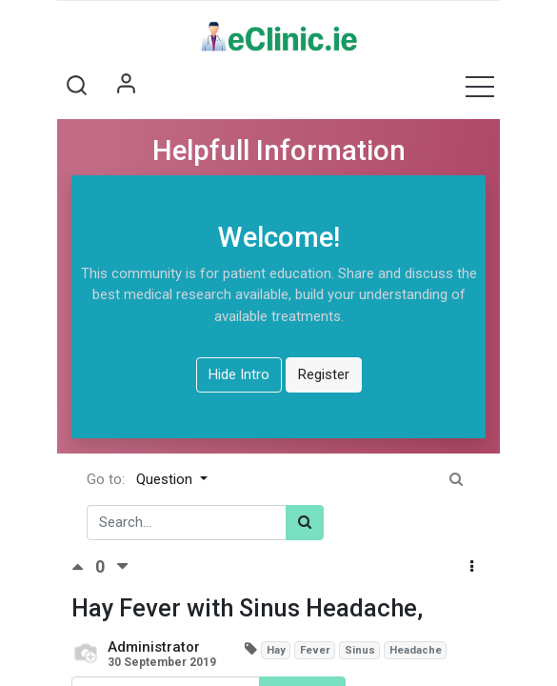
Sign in (126, 86)
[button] (76, 86)
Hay (276, 650)
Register (323, 374)
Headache (415, 650)
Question (166, 479)
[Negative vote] (122, 566)
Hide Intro (239, 374)
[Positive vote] (83, 566)
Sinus (360, 650)
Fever (315, 650)
